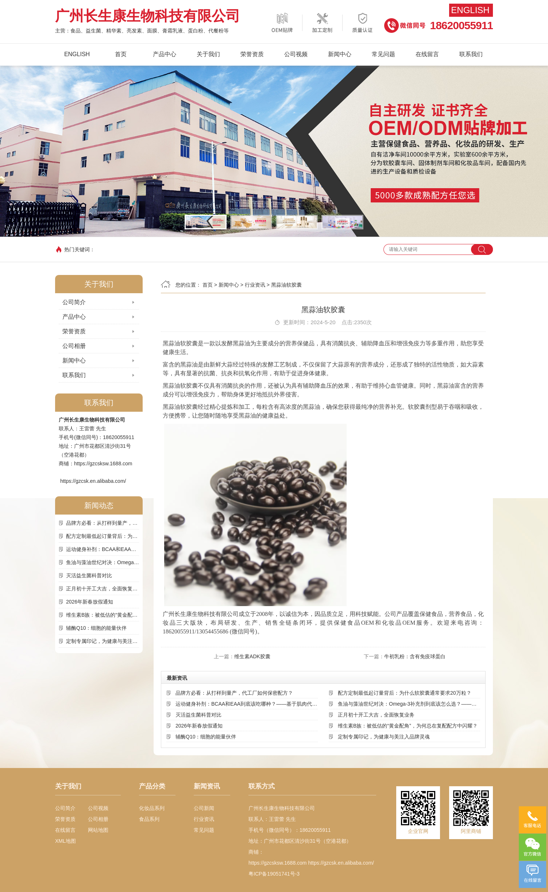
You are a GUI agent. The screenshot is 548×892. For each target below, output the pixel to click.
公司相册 (74, 346)
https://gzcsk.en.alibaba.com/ (93, 481)
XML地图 (65, 841)
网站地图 (98, 830)
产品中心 (164, 54)
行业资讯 (255, 285)
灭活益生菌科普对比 (89, 575)
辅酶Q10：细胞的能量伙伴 (96, 628)
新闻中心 (339, 54)
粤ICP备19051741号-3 (274, 874)
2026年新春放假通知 (89, 602)
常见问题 (383, 54)
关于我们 (208, 54)
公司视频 (296, 54)
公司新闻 (204, 808)
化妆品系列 (152, 808)
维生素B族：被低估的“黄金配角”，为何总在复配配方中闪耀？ (102, 615)
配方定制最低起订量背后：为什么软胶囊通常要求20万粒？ (102, 536)
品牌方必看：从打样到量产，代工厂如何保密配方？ (102, 523)
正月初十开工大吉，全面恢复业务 (102, 589)
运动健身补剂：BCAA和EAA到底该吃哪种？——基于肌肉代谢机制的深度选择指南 (102, 549)
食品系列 (149, 819)
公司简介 (74, 302)
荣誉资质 (252, 54)
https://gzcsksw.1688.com (103, 463)
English (470, 10)
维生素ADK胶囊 (252, 656)
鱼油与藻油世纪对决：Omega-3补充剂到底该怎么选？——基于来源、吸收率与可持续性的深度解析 (102, 562)
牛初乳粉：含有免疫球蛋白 (414, 656)
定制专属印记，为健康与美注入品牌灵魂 (102, 641)
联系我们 (471, 54)
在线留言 (427, 54)
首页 (121, 54)
